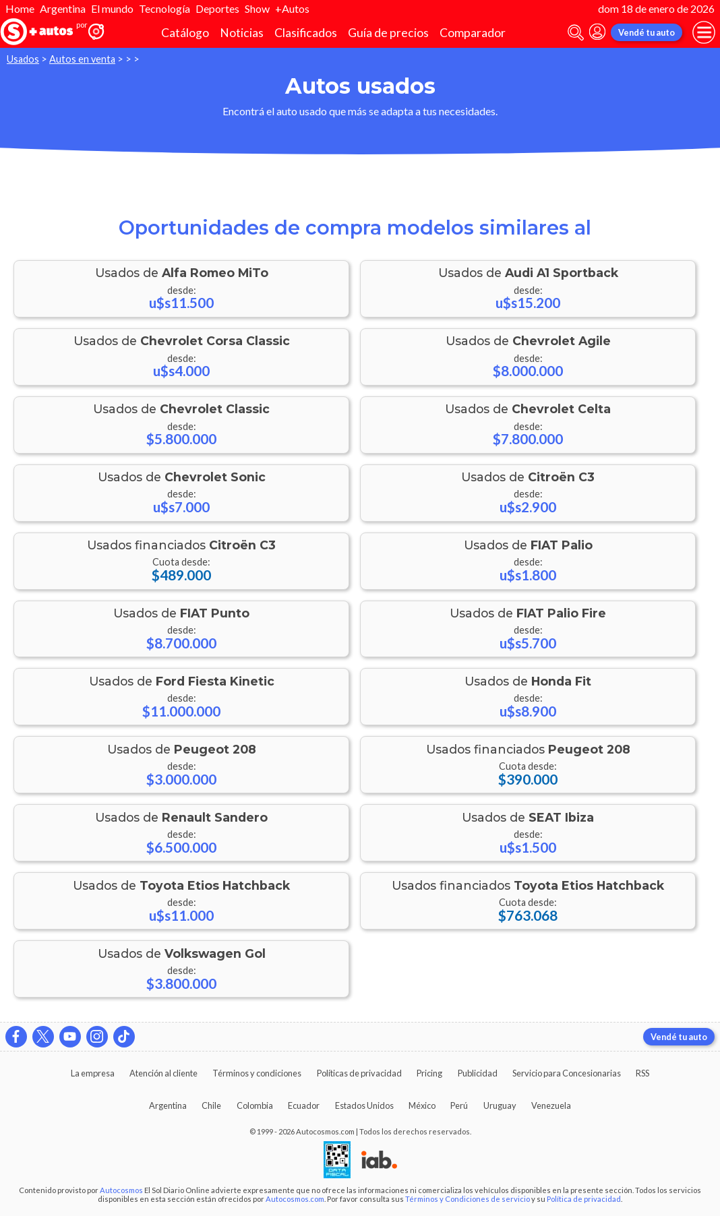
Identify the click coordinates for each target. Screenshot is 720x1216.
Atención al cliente (163, 1073)
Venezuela (551, 1105)
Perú (459, 1105)
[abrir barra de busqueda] (576, 32)
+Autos (292, 8)
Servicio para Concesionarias (566, 1073)
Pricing (429, 1073)
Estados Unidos (364, 1105)
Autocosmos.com (295, 1198)
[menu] (703, 32)
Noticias (242, 33)
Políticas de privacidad (359, 1073)
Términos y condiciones (256, 1073)
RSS (642, 1073)
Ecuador (304, 1105)
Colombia (255, 1105)
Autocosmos (121, 1190)
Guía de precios (388, 33)
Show (257, 8)
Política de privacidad (584, 1198)
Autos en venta (82, 59)
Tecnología (164, 8)
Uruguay (499, 1105)
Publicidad (478, 1073)
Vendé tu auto (646, 32)
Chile (211, 1105)
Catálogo (185, 33)
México (422, 1105)
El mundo (112, 8)
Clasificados (305, 33)
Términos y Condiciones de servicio (467, 1198)
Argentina (63, 8)
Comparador (473, 33)
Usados (23, 59)
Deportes (217, 8)
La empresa (93, 1073)
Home (19, 8)
